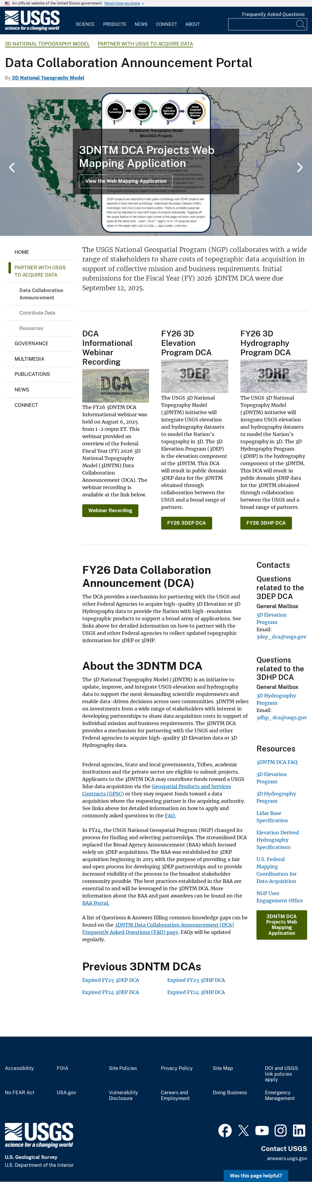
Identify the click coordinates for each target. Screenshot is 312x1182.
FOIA (62, 1068)
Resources (31, 328)
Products (114, 24)
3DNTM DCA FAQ (276, 762)
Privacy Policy (177, 1068)
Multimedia (29, 359)
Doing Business (230, 1092)
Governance (32, 343)
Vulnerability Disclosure (123, 1095)
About (192, 24)
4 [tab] (165, 223)
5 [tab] (174, 223)
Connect (166, 24)
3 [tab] (156, 223)
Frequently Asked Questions (273, 14)
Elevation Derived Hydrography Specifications (277, 839)
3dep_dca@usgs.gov (281, 637)
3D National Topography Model (47, 44)
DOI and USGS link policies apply (281, 1074)
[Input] (267, 24)
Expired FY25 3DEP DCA (110, 980)
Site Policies (123, 1068)
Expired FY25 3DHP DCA (196, 980)
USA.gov (66, 1092)
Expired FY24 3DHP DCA (196, 992)
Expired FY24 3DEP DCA (110, 992)
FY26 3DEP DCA (186, 523)
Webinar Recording (110, 510)
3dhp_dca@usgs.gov (281, 717)
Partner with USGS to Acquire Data (145, 44)
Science (85, 24)
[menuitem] (85, 20)
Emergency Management (280, 1095)
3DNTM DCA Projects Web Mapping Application (281, 925)
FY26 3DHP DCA (266, 523)
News (141, 24)
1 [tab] (138, 223)
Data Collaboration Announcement (41, 294)
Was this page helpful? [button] (256, 1176)
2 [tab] (147, 223)
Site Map (223, 1068)
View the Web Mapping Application (125, 181)
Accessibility (19, 1068)
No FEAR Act (19, 1092)
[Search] (301, 24)
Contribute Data (37, 313)
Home (22, 252)
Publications (32, 374)
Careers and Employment (175, 1095)
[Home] (32, 29)
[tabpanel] (156, 161)
